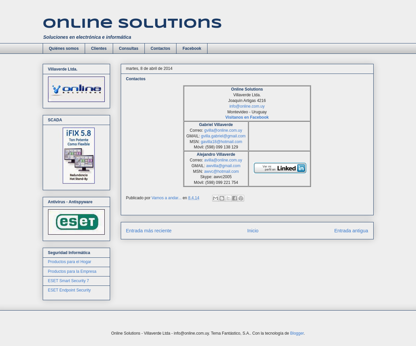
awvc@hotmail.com (221, 171)
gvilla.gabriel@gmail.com (223, 136)
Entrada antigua (351, 230)
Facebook (191, 48)
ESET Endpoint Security (69, 290)
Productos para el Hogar (69, 261)
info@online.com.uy (247, 106)
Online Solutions (132, 24)
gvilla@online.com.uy (223, 130)
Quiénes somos (64, 48)
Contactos (160, 48)
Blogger (297, 333)
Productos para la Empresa (72, 271)
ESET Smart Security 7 (68, 280)
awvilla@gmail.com (223, 165)
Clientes (99, 48)
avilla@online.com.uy (223, 160)
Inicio (253, 230)
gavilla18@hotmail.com (221, 141)
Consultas (128, 48)
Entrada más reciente (149, 230)
